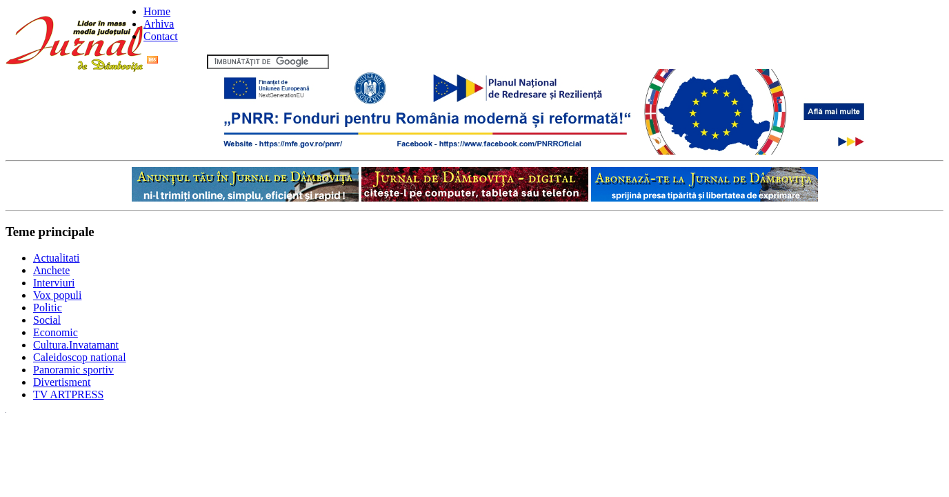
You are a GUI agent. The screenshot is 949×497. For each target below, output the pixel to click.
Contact (160, 36)
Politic (47, 307)
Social (47, 320)
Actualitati (56, 258)
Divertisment (62, 382)
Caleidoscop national (79, 357)
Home (156, 11)
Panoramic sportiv (73, 370)
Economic (55, 332)
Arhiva (158, 24)
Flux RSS (175, 61)
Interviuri (53, 283)
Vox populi (57, 295)
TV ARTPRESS (68, 394)
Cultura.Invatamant (76, 345)
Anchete (51, 270)
